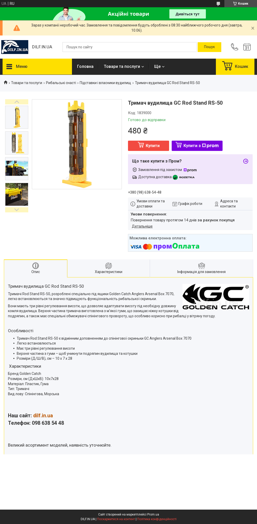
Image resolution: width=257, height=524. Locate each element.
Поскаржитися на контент (116, 519)
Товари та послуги (122, 66)
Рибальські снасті (61, 83)
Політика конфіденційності (157, 519)
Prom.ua (153, 514)
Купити (153, 145)
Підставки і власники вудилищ (105, 83)
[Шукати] (209, 47)
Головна (85, 66)
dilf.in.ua (43, 416)
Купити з (201, 145)
